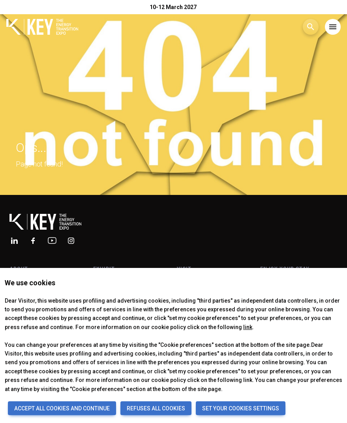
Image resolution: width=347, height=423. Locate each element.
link (247, 327)
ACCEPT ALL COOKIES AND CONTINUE (62, 408)
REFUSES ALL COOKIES (156, 408)
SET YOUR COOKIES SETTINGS (240, 408)
